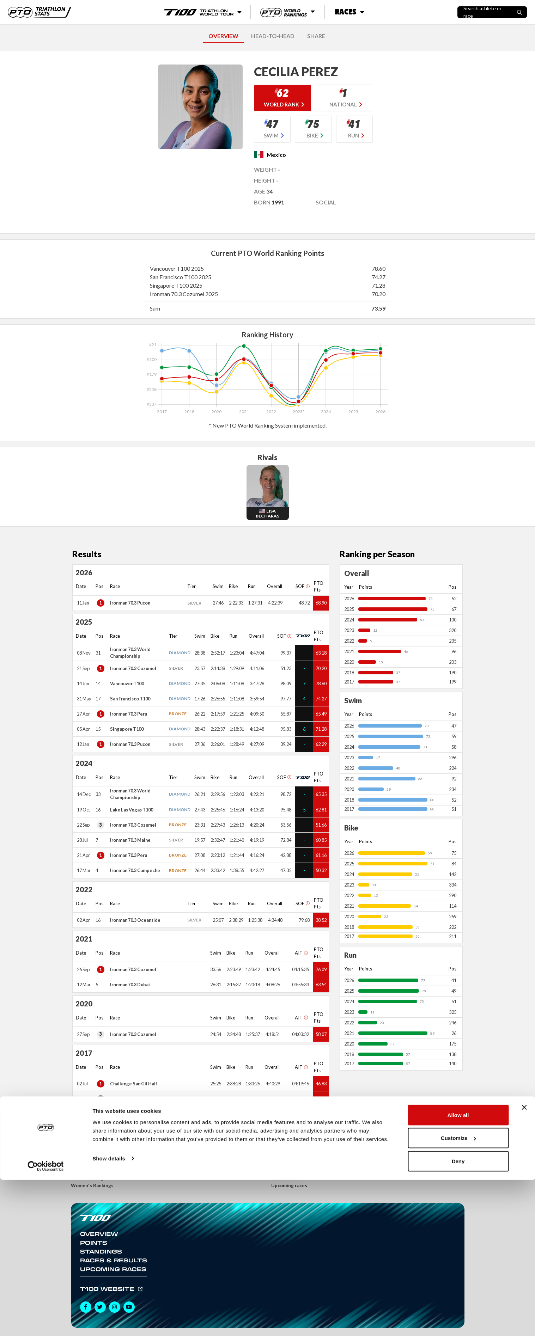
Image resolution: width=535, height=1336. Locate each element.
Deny (458, 1317)
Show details (108, 1314)
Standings (101, 1251)
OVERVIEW (223, 35)
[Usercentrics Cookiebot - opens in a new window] (46, 1322)
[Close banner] (524, 1263)
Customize (458, 1294)
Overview (99, 1234)
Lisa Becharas (267, 513)
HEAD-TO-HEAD (272, 35)
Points (93, 1242)
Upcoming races (289, 1185)
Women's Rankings (92, 1185)
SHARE (316, 35)
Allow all (458, 1271)
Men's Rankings (88, 1178)
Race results (285, 1178)
